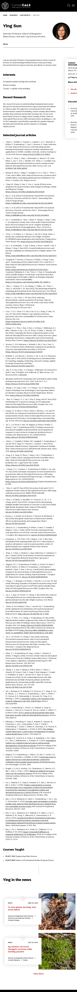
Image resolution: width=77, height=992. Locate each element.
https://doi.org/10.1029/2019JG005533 (21, 482)
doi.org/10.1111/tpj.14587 (16, 523)
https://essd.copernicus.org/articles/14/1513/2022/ (27, 269)
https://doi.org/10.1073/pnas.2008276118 (22, 384)
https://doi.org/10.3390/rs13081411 (24, 395)
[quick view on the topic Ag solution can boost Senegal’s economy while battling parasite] (23, 938)
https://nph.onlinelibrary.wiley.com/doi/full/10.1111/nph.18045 (31, 293)
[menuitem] (68, 5)
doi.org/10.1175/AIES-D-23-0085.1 (36, 154)
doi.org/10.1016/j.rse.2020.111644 (19, 512)
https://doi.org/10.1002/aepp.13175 (20, 366)
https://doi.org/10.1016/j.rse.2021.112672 (40, 340)
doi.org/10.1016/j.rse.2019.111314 (19, 549)
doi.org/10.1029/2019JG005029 (35, 577)
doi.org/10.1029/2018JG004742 (18, 649)
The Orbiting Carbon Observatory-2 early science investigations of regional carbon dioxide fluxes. (30, 731)
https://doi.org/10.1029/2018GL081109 (37, 625)
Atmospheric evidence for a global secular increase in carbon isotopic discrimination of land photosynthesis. (31, 743)
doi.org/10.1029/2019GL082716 (18, 591)
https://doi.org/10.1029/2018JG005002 (22, 437)
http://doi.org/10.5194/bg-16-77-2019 (33, 614)
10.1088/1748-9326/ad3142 (16, 168)
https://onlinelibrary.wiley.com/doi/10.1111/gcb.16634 (27, 215)
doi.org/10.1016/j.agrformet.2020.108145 (39, 421)
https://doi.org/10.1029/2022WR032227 (37, 242)
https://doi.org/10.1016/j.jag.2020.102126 (22, 465)
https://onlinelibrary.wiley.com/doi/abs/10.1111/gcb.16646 (29, 203)
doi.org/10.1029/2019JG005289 (44, 535)
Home (5, 15)
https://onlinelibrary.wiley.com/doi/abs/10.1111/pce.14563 (29, 230)
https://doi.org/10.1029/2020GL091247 (22, 407)
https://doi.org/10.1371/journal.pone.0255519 (24, 352)
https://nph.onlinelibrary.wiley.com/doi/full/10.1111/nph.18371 (31, 256)
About (5, 44)
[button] (73, 5)
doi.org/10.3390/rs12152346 (21, 451)
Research (14, 15)
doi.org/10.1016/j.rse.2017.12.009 (19, 687)
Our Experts (25, 15)
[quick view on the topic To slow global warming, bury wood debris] (23, 898)
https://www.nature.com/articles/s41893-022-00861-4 (28, 282)
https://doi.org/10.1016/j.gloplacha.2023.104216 (25, 192)
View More (38, 974)
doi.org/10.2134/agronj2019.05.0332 (20, 560)
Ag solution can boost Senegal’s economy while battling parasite (20, 949)
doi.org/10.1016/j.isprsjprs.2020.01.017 (21, 495)
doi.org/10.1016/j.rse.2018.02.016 (19, 666)
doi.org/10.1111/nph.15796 (16, 602)
